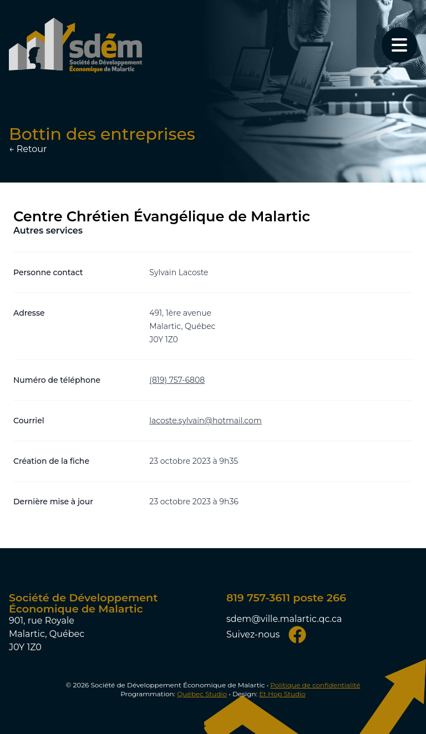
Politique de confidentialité (315, 685)
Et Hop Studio (282, 694)
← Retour (28, 149)
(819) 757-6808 (177, 380)
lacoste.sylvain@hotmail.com (205, 421)
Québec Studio (202, 694)
